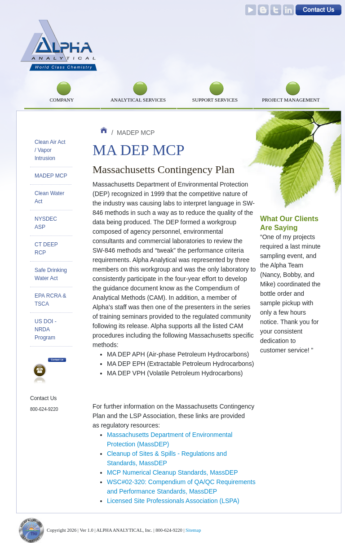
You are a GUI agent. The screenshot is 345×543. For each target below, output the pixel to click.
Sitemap (193, 530)
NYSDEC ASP (46, 223)
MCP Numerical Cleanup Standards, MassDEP (172, 472)
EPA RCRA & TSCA (50, 300)
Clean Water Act (49, 197)
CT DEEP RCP (46, 248)
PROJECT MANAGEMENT (290, 99)
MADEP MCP (51, 176)
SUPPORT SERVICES (215, 99)
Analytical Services (138, 99)
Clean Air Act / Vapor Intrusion (50, 150)
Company (61, 99)
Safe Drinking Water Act (51, 274)
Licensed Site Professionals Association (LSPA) (173, 500)
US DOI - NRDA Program (46, 329)
